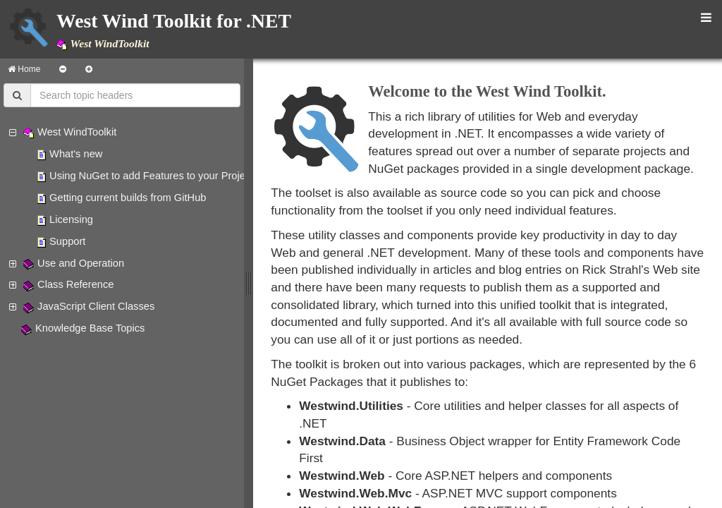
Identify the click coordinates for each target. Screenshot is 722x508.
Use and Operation (80, 263)
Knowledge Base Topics (90, 328)
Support (67, 241)
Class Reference (75, 284)
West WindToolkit (76, 132)
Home (24, 69)
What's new (75, 153)
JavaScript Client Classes (95, 306)
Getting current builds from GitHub (127, 197)
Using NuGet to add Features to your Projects (154, 175)
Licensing (71, 219)
